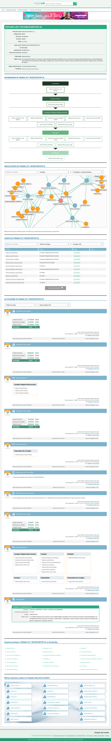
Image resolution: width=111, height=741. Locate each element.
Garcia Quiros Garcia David (76, 581)
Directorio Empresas (71, 735)
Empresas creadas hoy (59, 735)
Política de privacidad (99, 735)
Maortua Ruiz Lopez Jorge (22, 564)
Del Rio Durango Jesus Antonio (14, 262)
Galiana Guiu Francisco (12, 256)
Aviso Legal (89, 735)
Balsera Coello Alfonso (12, 252)
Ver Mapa (24, 41)
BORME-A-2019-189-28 (93, 335)
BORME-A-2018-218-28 (93, 435)
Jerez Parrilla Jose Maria (12, 259)
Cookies (107, 735)
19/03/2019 (77, 252)
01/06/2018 (77, 262)
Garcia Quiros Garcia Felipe (22, 562)
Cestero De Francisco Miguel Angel (15, 279)
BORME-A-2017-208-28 (93, 590)
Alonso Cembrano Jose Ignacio (30, 69)
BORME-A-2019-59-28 (93, 368)
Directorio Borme (81, 735)
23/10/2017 (77, 266)
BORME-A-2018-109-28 (93, 463)
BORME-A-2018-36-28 (93, 484)
